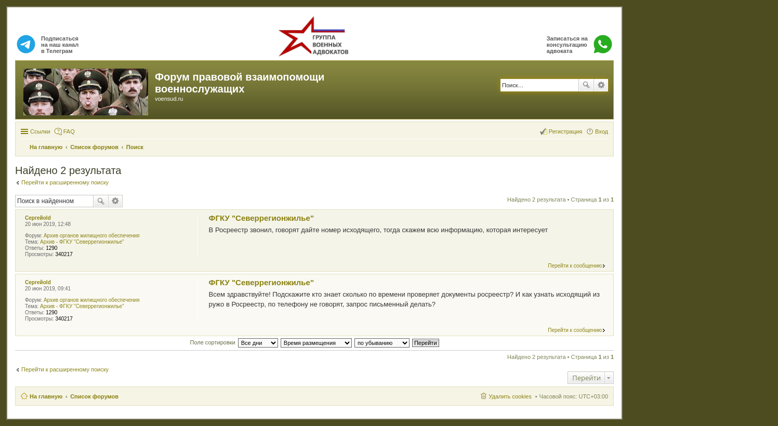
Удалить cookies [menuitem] (510, 396)
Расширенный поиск (601, 85)
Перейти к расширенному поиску (65, 182)
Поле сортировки (212, 342)
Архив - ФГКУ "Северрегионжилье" (82, 242)
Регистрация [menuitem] (565, 131)
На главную (46, 396)
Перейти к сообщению (575, 266)
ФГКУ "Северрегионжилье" (261, 218)
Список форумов (94, 396)
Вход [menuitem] (601, 131)
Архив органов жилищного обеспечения (92, 235)
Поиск (586, 85)
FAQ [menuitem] (69, 131)
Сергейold (38, 218)
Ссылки (40, 131)
